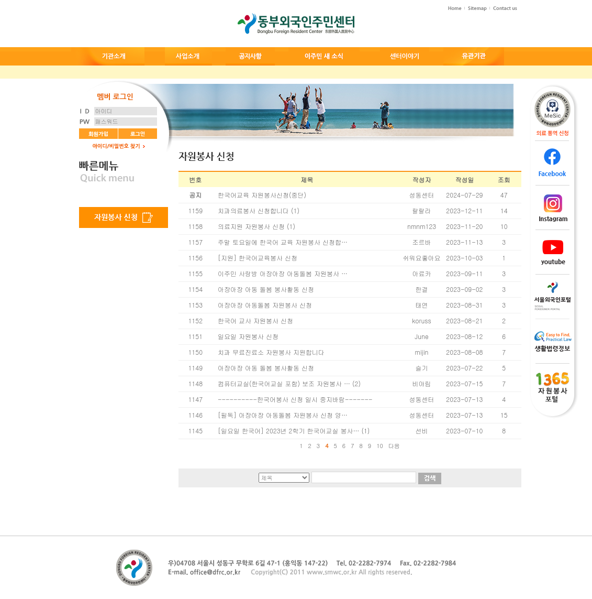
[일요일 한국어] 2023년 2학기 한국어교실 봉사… (288, 430)
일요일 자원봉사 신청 (248, 336)
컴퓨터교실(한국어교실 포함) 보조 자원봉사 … (284, 383)
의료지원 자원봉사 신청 (251, 226)
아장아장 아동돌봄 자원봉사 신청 (265, 304)
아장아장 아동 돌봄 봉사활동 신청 (266, 289)
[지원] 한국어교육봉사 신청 (257, 257)
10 (379, 446)
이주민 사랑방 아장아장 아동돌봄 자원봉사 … (283, 273)
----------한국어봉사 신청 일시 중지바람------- (295, 399)
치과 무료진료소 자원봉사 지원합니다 (271, 351)
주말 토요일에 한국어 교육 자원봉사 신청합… (283, 241)
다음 (394, 446)
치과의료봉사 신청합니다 (253, 210)
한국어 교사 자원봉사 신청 (255, 320)
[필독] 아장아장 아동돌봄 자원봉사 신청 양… (283, 414)
